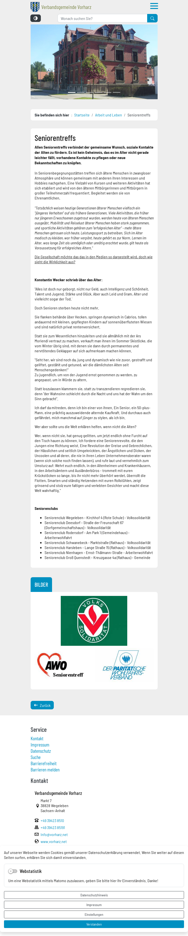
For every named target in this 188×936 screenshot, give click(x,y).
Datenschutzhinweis (94, 895)
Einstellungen (94, 914)
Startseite (82, 114)
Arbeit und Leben (108, 114)
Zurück (42, 705)
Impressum (94, 904)
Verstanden (94, 924)
